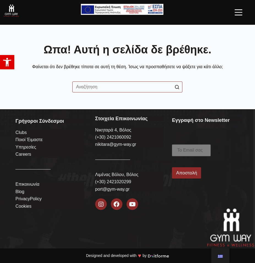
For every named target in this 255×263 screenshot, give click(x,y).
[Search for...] (127, 86)
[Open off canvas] (238, 12)
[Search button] (176, 86)
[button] (7, 62)
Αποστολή (186, 173)
